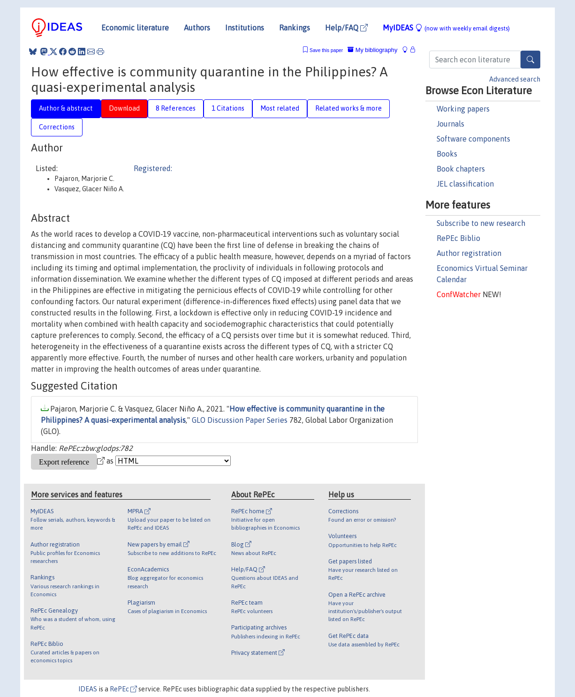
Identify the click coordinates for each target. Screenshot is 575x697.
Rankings (294, 27)
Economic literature (135, 27)
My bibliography (372, 49)
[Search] (530, 59)
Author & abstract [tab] (66, 108)
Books (447, 154)
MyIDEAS (446, 27)
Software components (473, 139)
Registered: (153, 168)
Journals (450, 124)
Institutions (244, 27)
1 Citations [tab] (228, 108)
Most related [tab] (279, 108)
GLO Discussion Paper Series (240, 420)
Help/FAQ (346, 27)
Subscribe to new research (481, 223)
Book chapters (461, 169)
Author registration (469, 253)
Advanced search (514, 79)
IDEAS (87, 689)
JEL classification (465, 184)
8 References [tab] (176, 108)
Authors (197, 27)
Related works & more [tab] (348, 108)
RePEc (123, 689)
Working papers (463, 109)
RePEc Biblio (458, 238)
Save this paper (326, 50)
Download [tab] (124, 108)
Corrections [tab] (57, 127)
